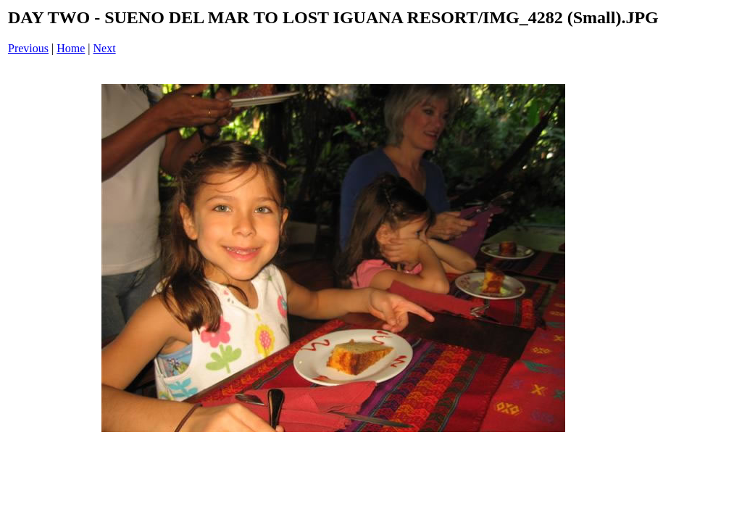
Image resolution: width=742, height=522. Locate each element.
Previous (28, 48)
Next (104, 48)
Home (71, 48)
